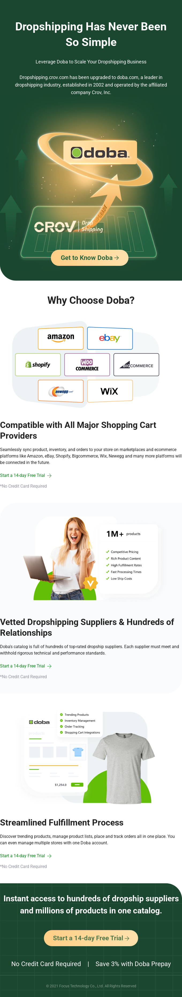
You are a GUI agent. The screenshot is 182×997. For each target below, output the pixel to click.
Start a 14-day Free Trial (91, 938)
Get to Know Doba (90, 258)
